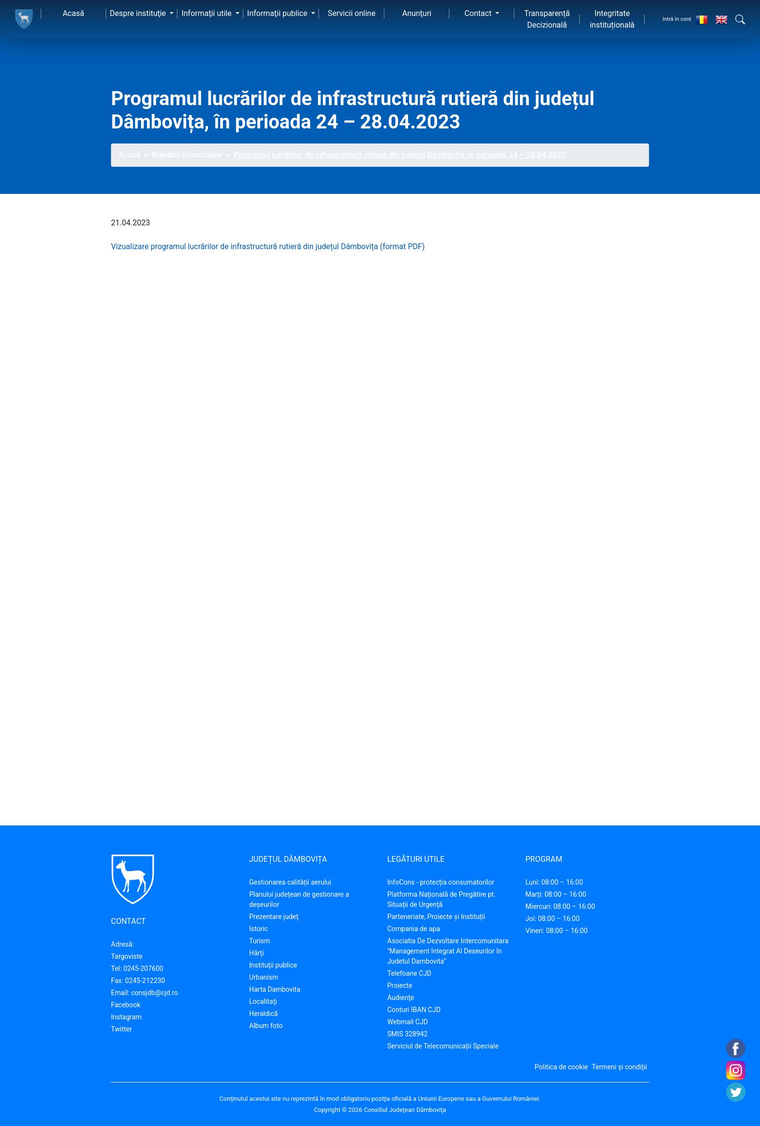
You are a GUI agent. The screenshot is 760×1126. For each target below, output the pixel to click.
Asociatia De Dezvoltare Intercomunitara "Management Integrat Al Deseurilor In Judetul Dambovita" (447, 951)
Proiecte (399, 985)
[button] (740, 19)
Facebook (126, 1005)
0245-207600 (143, 968)
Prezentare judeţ (274, 916)
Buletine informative (187, 154)
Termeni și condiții (619, 1067)
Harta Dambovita (275, 989)
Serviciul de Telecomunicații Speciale (443, 1046)
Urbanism (263, 977)
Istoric (258, 929)
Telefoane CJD (409, 973)
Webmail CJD (407, 1022)
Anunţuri (416, 13)
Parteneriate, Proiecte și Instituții (436, 916)
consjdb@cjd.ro (154, 993)
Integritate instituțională (612, 19)
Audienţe (400, 997)
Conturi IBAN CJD (414, 1010)
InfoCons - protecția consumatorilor (440, 882)
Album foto (266, 1026)
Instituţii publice (273, 965)
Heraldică (263, 1013)
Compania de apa (413, 929)
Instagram (126, 1017)
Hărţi (256, 953)
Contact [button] (478, 13)
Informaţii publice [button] (278, 13)
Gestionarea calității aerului (290, 882)
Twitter (121, 1029)
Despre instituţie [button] (139, 13)
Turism (259, 941)
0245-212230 (145, 980)
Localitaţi (263, 1001)
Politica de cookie (561, 1067)
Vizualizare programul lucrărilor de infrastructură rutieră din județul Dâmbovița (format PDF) (268, 246)
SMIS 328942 (407, 1034)
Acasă (73, 13)
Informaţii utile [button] (207, 13)
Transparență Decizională (547, 19)
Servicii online (351, 13)
